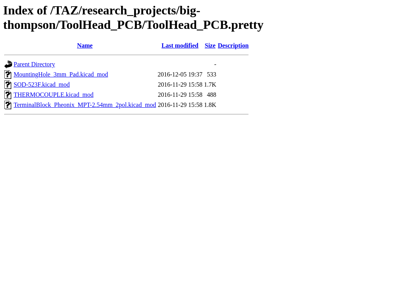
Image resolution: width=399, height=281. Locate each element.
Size (210, 45)
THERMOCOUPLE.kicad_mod (54, 94)
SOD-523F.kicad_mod (42, 84)
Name (85, 45)
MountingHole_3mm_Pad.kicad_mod (61, 74)
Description (233, 45)
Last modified (180, 45)
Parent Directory (34, 64)
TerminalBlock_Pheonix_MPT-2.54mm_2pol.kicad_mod (85, 104)
